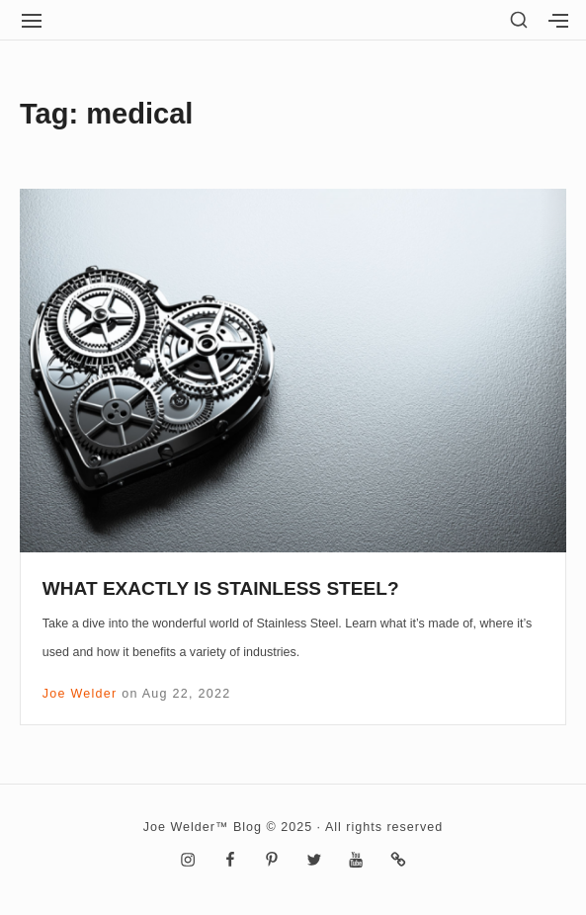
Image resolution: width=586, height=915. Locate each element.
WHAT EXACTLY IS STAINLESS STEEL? (220, 588)
